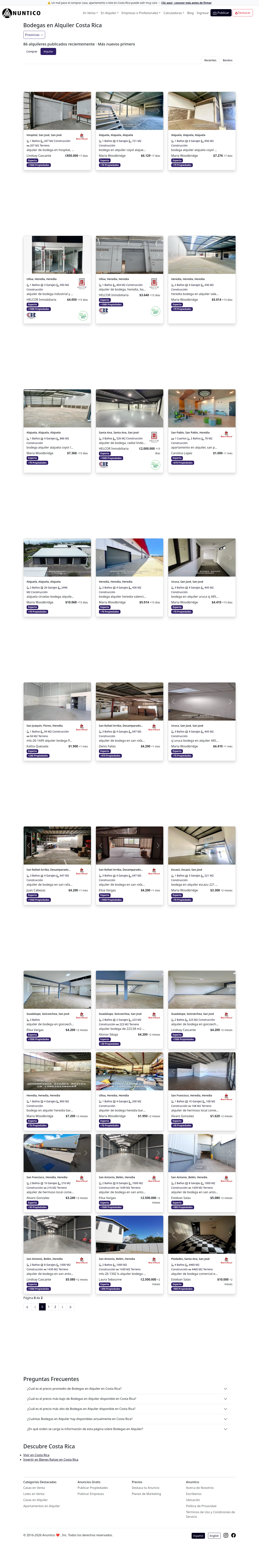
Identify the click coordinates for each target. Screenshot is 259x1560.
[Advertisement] (129, 77)
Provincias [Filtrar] (34, 35)
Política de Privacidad (201, 1506)
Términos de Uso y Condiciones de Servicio (210, 1514)
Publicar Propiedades (93, 1488)
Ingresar (203, 13)
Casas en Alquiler (35, 1500)
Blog (190, 13)
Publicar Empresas (91, 1494)
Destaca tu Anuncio (145, 1488)
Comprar (31, 51)
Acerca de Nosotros (200, 1488)
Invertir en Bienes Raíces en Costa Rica (50, 1459)
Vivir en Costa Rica (36, 1455)
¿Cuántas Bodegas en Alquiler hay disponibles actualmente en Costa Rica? (80, 1419)
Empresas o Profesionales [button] (140, 13)
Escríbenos (194, 1494)
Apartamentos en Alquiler (41, 1506)
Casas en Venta (34, 1488)
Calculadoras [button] (172, 13)
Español (198, 1536)
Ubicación (193, 1500)
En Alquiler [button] (108, 13)
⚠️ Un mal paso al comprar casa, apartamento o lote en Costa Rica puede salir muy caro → (129, 3)
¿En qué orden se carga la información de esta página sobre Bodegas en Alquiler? (85, 1429)
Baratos (228, 60)
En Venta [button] (89, 13)
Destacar (242, 13)
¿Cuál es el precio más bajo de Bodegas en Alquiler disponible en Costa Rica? (81, 1399)
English (214, 1536)
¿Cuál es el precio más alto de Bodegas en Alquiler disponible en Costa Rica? (81, 1409)
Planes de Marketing (146, 1494)
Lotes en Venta (34, 1494)
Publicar (221, 13)
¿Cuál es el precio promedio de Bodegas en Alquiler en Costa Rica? (74, 1389)
